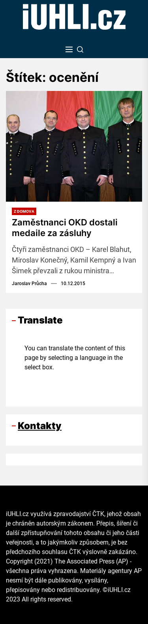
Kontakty (40, 425)
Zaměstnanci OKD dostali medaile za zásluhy (65, 227)
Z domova (24, 211)
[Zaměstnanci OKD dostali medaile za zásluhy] (74, 146)
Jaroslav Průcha (29, 283)
